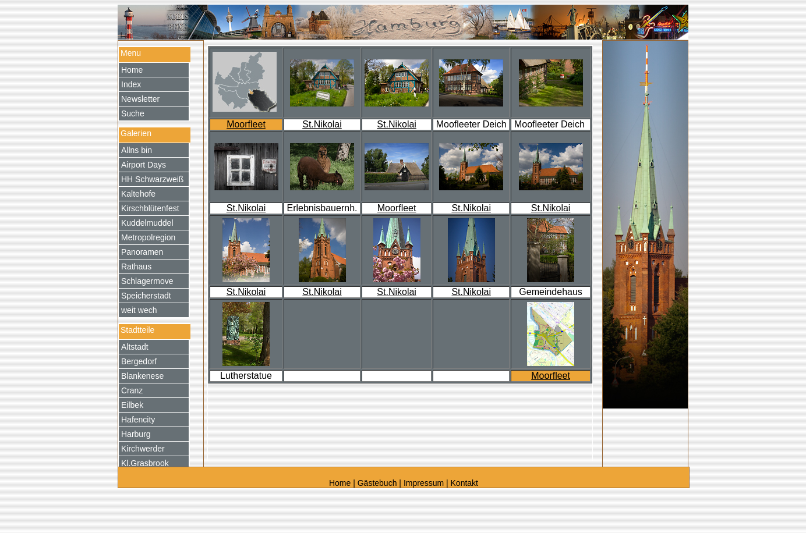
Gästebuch (377, 483)
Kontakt (464, 483)
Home (341, 483)
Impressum (424, 483)
